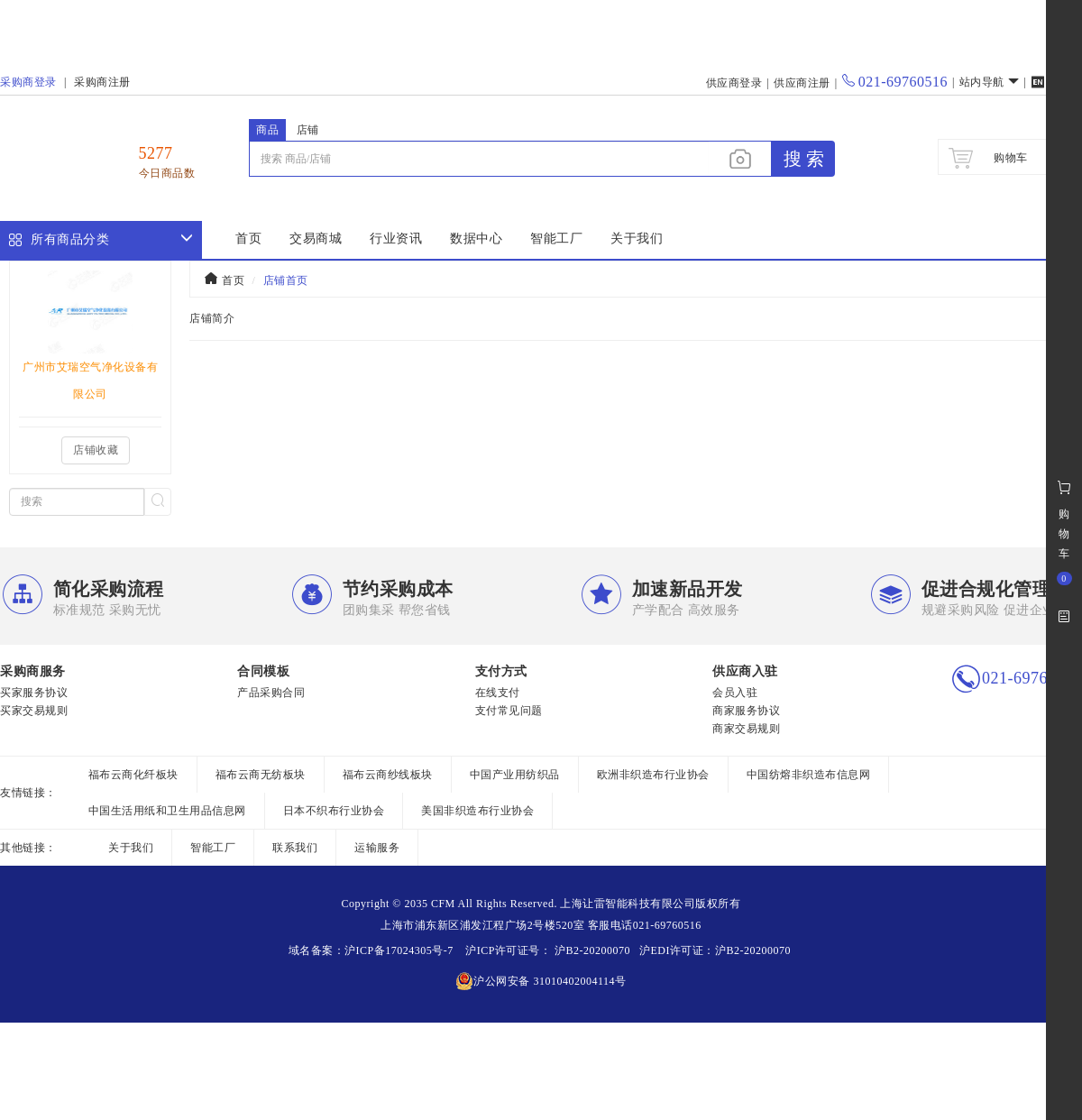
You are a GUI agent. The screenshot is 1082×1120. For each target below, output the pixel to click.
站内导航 (989, 82)
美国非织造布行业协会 (477, 810)
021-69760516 (895, 81)
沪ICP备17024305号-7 (399, 950)
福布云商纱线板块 (388, 774)
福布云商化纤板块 (133, 774)
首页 (248, 238)
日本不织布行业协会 (334, 810)
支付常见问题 (509, 710)
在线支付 (497, 692)
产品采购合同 (271, 692)
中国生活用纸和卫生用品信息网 (167, 810)
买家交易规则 (34, 710)
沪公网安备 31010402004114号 (540, 981)
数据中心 (476, 238)
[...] (479, 159)
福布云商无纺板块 (260, 774)
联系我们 (294, 847)
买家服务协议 (34, 692)
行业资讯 (396, 238)
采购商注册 (102, 82)
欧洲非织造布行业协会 (653, 774)
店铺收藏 (95, 450)
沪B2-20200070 (590, 950)
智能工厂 (556, 238)
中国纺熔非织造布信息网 (809, 774)
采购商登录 (28, 82)
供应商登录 (734, 83)
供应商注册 (802, 83)
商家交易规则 (746, 728)
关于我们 (636, 238)
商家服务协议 (746, 710)
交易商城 (315, 238)
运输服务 (376, 847)
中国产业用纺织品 (515, 774)
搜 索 (804, 159)
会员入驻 (734, 692)
